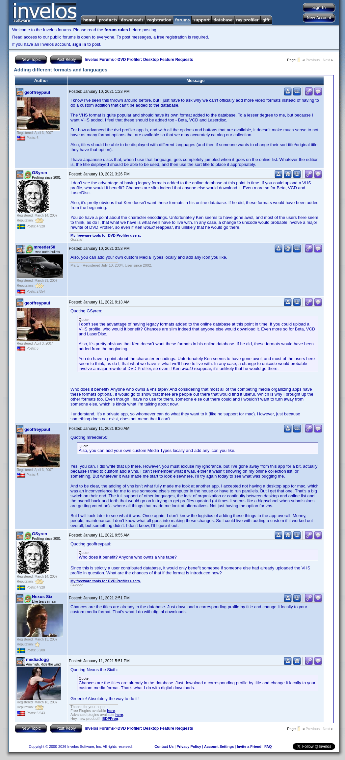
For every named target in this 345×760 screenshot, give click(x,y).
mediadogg (37, 659)
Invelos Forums (99, 59)
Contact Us (163, 746)
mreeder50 (44, 247)
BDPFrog (110, 719)
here (111, 711)
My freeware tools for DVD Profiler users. (105, 235)
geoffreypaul (37, 92)
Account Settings (219, 746)
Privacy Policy (188, 746)
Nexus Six (42, 596)
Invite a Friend (249, 746)
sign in (79, 44)
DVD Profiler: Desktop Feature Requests (155, 59)
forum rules (116, 29)
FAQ (268, 746)
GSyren (39, 172)
